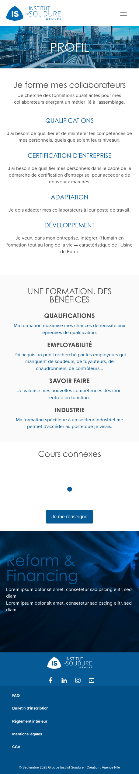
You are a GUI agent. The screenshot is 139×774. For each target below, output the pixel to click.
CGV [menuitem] (16, 747)
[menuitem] (69, 757)
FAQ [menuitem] (16, 695)
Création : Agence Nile (103, 767)
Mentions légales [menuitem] (27, 734)
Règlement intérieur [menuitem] (29, 721)
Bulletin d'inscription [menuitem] (30, 708)
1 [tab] (69, 489)
